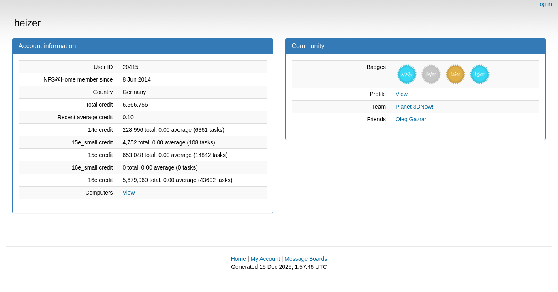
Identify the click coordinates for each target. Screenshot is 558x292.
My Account (265, 259)
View (129, 192)
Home (238, 259)
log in (545, 4)
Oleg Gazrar (411, 119)
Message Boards (305, 259)
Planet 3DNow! (414, 106)
